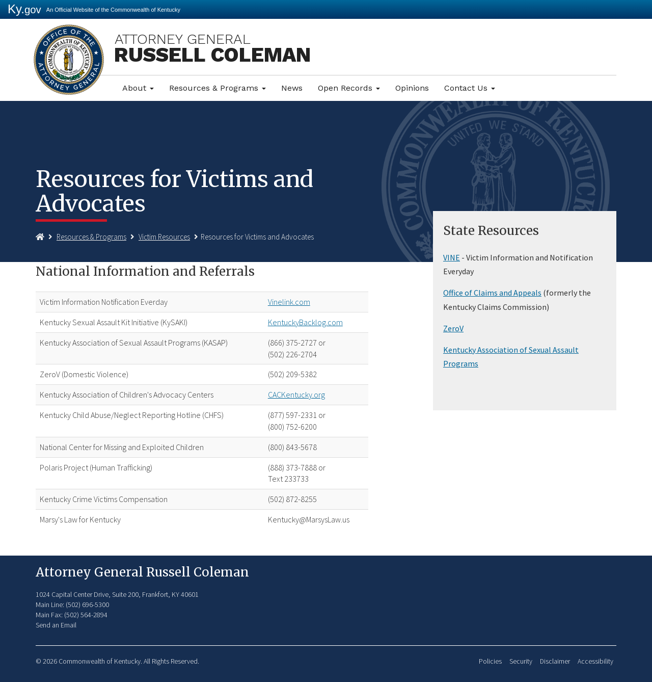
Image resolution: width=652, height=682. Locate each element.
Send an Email (56, 624)
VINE (451, 257)
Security (520, 661)
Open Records (349, 88)
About (138, 88)
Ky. (24, 9)
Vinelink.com (289, 302)
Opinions (412, 88)
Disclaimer (555, 661)
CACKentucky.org (296, 394)
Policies (490, 661)
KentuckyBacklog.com (305, 322)
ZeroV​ (453, 328)
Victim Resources (164, 237)
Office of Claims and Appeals (492, 292)
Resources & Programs (217, 88)
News (292, 88)
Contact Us (469, 88)
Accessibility (595, 661)
